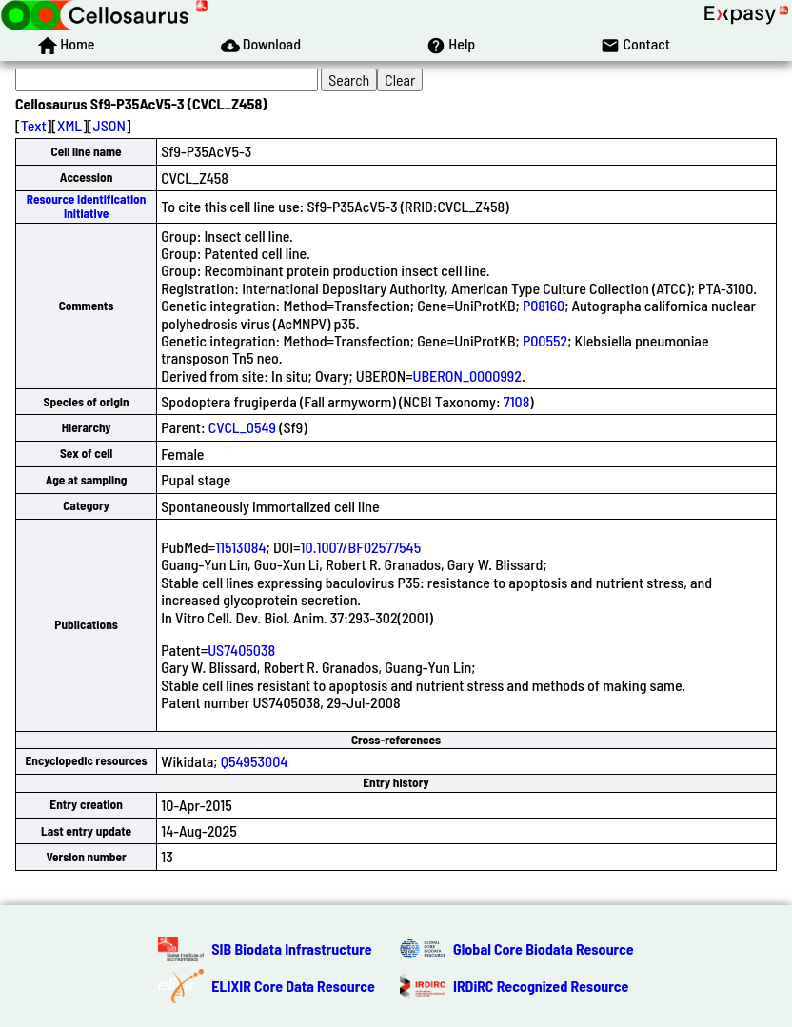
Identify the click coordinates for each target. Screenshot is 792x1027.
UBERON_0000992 (467, 375)
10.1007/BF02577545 (361, 547)
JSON (109, 125)
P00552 (545, 340)
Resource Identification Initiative (87, 206)
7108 (517, 401)
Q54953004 (254, 761)
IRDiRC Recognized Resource (540, 986)
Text (34, 125)
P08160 (543, 305)
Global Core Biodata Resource (543, 948)
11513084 (240, 547)
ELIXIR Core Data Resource (293, 986)
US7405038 (241, 650)
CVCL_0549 (242, 427)
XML (69, 125)
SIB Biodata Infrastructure (291, 948)
